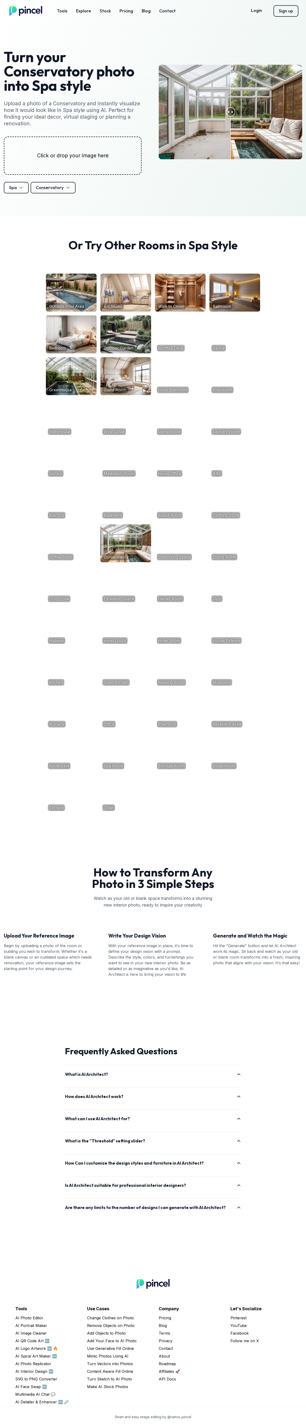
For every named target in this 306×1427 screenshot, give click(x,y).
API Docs (167, 1379)
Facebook (239, 1333)
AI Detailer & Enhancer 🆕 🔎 (42, 1402)
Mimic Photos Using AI (107, 1356)
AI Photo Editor (29, 1318)
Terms (164, 1333)
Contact (167, 11)
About (164, 1356)
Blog (146, 11)
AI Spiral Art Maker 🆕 (36, 1356)
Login (256, 10)
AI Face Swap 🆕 (31, 1386)
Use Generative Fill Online (110, 1348)
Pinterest (238, 1318)
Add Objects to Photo (106, 1333)
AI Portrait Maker (31, 1325)
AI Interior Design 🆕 (34, 1371)
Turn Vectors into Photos (110, 1363)
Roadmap (167, 1363)
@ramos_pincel (179, 1417)
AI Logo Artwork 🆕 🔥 (36, 1348)
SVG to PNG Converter (36, 1379)
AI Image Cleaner (31, 1333)
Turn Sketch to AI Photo (109, 1379)
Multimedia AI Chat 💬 (35, 1394)
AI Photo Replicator (33, 1363)
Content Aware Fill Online (110, 1371)
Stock (105, 11)
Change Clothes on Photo (110, 1318)
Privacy (165, 1340)
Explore (83, 11)
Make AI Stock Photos (107, 1386)
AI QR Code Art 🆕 (32, 1340)
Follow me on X (244, 1340)
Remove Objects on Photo (111, 1325)
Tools (62, 11)
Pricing (126, 11)
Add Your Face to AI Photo (112, 1340)
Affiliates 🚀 (169, 1371)
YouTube (238, 1325)
